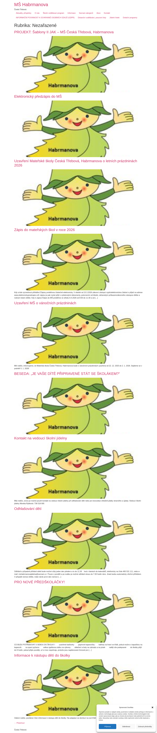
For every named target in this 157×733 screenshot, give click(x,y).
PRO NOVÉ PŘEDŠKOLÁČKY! (39, 582)
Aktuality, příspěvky (23, 13)
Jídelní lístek (115, 18)
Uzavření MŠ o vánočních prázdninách (45, 303)
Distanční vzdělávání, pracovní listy (92, 18)
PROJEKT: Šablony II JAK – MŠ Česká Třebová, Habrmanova (64, 32)
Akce (98, 13)
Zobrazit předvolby (145, 726)
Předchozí (19, 723)
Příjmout (107, 726)
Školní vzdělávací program (53, 13)
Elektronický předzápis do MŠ (38, 96)
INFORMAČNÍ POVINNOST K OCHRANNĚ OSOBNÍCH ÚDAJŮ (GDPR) (45, 18)
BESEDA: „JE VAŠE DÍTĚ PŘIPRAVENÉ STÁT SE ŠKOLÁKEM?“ (67, 374)
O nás (37, 13)
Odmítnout (126, 726)
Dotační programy (130, 18)
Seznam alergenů (86, 13)
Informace (72, 13)
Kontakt (107, 13)
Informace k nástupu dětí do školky (42, 655)
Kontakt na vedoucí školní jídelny (40, 438)
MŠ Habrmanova (31, 4)
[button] (152, 707)
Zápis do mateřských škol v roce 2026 (44, 230)
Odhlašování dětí (28, 509)
